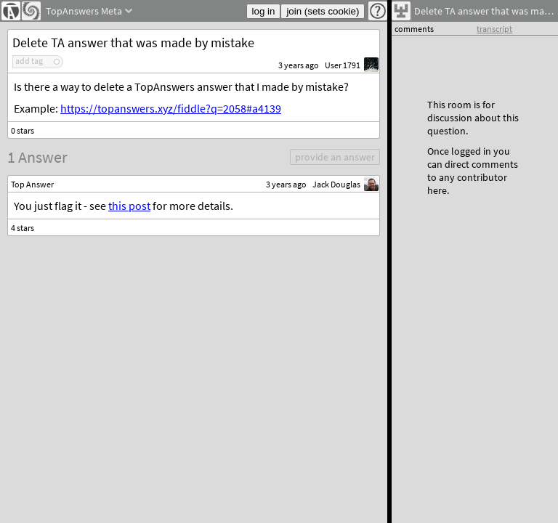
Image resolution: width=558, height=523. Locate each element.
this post (129, 205)
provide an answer (335, 156)
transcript (494, 28)
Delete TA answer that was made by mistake (133, 42)
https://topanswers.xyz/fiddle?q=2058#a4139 (170, 108)
